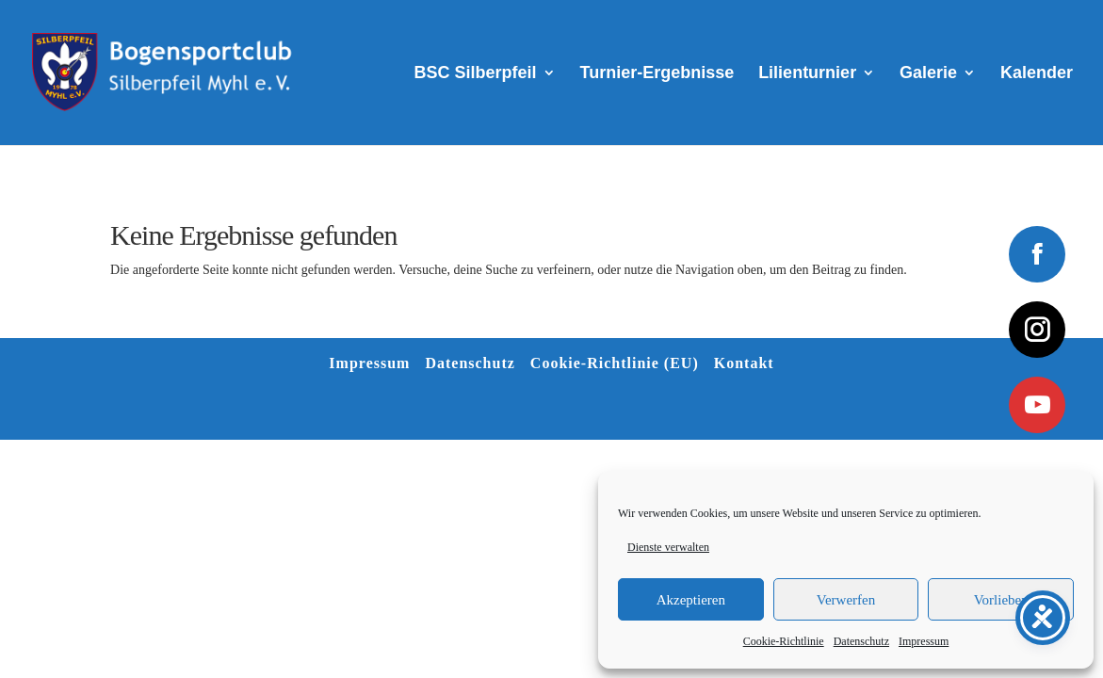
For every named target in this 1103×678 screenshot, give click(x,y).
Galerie (928, 74)
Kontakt (744, 363)
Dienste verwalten (668, 547)
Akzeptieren (691, 599)
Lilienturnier (807, 74)
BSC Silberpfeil (475, 74)
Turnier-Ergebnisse (657, 74)
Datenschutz (861, 641)
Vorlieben (1001, 599)
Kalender (1036, 74)
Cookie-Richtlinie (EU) (614, 363)
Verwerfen (846, 599)
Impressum (924, 641)
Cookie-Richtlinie (783, 641)
